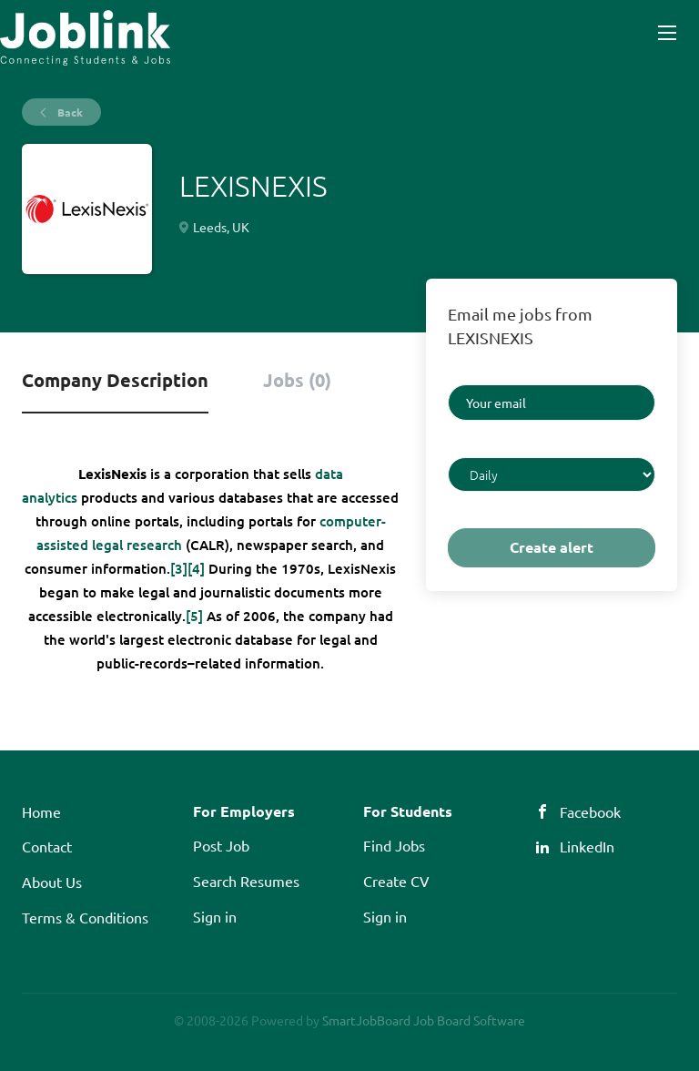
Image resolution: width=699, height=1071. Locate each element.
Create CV (396, 881)
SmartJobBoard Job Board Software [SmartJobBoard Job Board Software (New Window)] (423, 1020)
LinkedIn (587, 846)
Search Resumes (246, 881)
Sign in (215, 916)
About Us (52, 881)
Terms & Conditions (85, 917)
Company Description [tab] (115, 380)
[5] (194, 616)
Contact (47, 846)
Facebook (590, 811)
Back (69, 112)
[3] (178, 568)
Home (41, 811)
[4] (196, 568)
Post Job (221, 845)
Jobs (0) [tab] (297, 380)
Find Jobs (394, 845)
